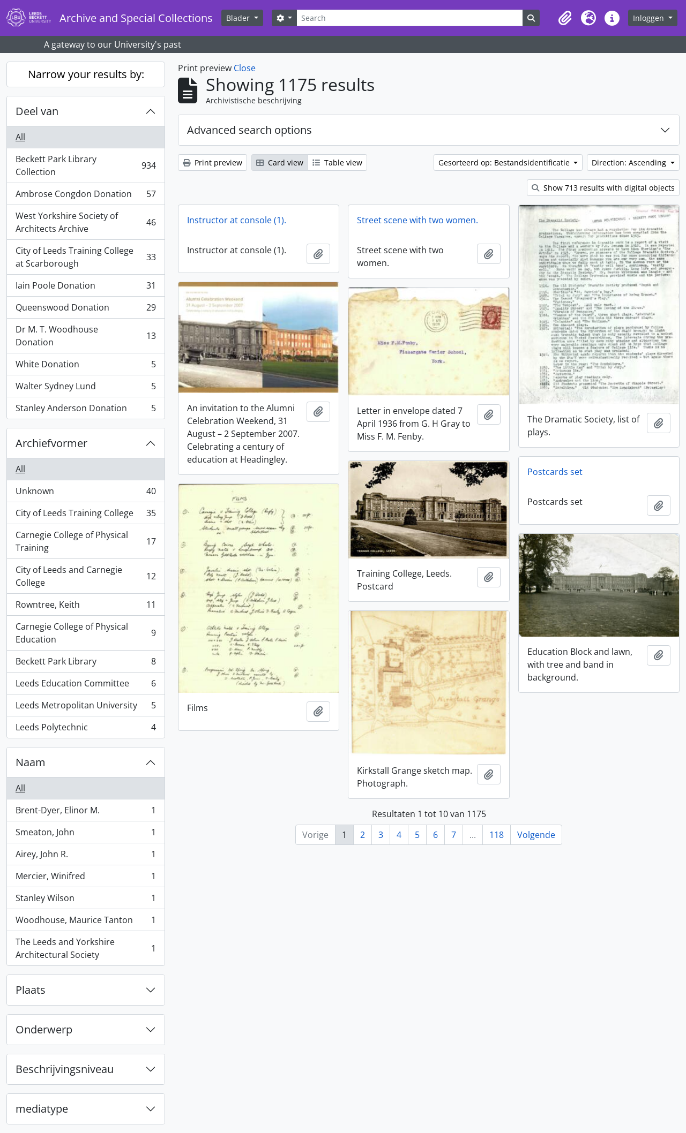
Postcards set (555, 472)
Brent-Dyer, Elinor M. (85, 812)
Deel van (37, 111)
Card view (279, 162)
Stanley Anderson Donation (85, 410)
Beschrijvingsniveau (65, 1069)
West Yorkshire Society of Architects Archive (85, 222)
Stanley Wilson (85, 900)
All (20, 137)
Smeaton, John (85, 834)
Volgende (536, 835)
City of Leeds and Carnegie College (85, 576)
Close (245, 68)
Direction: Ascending (630, 162)
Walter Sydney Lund (85, 388)
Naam (31, 762)
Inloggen (649, 18)
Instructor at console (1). (236, 220)
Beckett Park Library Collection (85, 165)
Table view (337, 162)
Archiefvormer (51, 443)
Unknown (85, 493)
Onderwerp (44, 1029)
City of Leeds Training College (85, 515)
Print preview (212, 162)
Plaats (31, 990)
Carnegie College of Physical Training (85, 541)
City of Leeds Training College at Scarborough (85, 257)
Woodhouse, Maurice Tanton (85, 922)
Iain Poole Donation (85, 288)
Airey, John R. (85, 856)
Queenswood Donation (85, 310)
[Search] (409, 18)
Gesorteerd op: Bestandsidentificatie (505, 162)
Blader (239, 18)
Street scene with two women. (417, 220)
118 (496, 835)
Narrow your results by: (86, 74)
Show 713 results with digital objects (603, 188)
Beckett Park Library (85, 664)
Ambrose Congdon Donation (85, 196)
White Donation (85, 366)
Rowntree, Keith (85, 607)
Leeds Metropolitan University (85, 707)
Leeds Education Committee (85, 685)
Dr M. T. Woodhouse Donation (85, 335)
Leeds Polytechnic (85, 729)
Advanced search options (249, 130)
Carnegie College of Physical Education (85, 633)
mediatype (42, 1108)
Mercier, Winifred (85, 878)
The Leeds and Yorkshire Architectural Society (85, 948)
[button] (565, 18)
